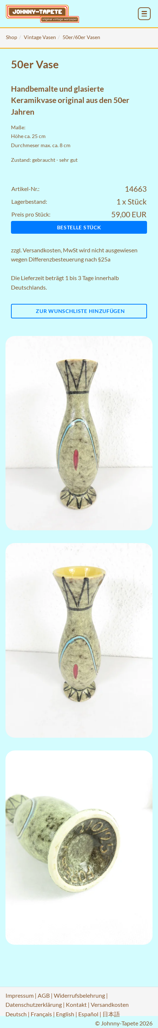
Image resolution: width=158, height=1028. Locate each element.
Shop (11, 37)
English (65, 1013)
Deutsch (16, 1013)
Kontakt (76, 1004)
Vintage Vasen (40, 37)
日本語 (111, 1013)
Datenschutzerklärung (33, 1004)
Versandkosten (42, 250)
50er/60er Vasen (81, 37)
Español (88, 1013)
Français (41, 1013)
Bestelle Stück (79, 227)
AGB (44, 995)
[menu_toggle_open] (144, 13)
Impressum (19, 995)
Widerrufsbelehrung (79, 995)
